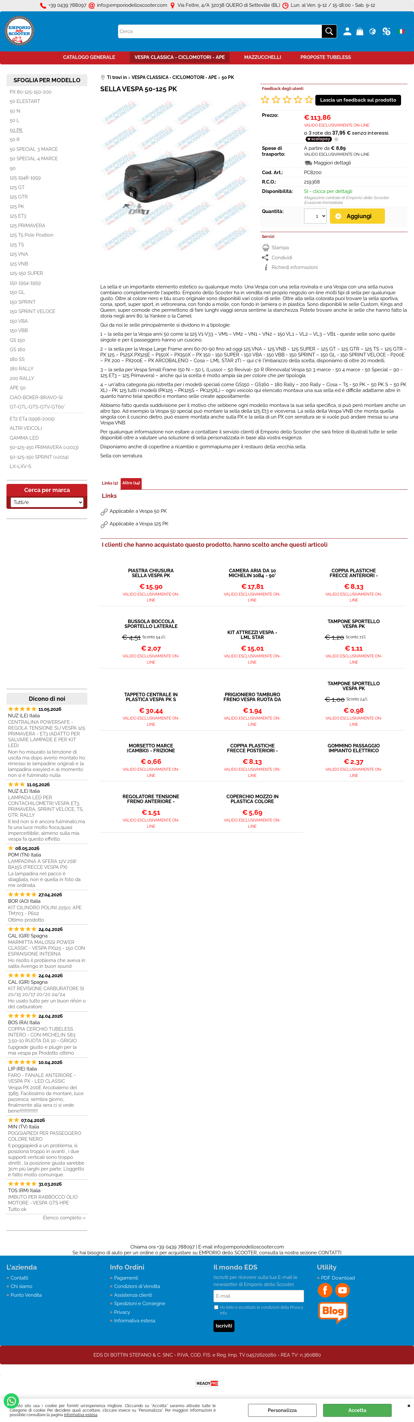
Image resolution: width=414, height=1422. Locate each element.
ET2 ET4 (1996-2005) (32, 419)
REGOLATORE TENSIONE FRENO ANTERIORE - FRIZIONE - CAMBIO (151, 799)
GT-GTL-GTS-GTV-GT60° (37, 407)
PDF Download (338, 1278)
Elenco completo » (64, 1218)
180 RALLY (22, 369)
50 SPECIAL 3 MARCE (34, 149)
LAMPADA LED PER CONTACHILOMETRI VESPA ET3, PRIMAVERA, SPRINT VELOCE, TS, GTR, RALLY (45, 806)
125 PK (17, 206)
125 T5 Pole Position (31, 235)
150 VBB (19, 330)
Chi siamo (21, 1286)
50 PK (16, 130)
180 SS (17, 359)
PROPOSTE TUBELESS (325, 57)
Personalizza (282, 1410)
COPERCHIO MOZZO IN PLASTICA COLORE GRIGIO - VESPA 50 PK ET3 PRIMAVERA (252, 799)
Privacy (122, 1312)
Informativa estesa (80, 1415)
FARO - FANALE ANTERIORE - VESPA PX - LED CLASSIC (42, 1078)
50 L (14, 120)
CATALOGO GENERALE (89, 57)
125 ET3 (18, 216)
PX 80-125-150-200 (30, 92)
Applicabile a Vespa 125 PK (139, 524)
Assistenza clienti (133, 1295)
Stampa (280, 248)
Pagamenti (126, 1278)
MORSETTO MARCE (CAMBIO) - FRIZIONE (151, 748)
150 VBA (19, 321)
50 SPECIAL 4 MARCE (34, 159)
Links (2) (110, 483)
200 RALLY (22, 378)
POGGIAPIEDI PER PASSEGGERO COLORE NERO (44, 1136)
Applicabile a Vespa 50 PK (138, 511)
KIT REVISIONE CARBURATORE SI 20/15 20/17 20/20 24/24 (46, 991)
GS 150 (17, 340)
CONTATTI (330, 1253)
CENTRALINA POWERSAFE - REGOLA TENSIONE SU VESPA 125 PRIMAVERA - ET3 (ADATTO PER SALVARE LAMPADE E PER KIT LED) (46, 733)
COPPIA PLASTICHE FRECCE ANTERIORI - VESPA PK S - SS (354, 573)
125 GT (17, 187)
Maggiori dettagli (332, 163)
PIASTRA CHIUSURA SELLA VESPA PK (151, 573)
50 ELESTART (25, 101)
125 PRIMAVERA (27, 226)
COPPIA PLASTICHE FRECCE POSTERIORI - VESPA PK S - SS (252, 748)
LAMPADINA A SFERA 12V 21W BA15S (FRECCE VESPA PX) (42, 864)
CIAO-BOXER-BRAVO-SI (36, 397)
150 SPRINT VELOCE (32, 311)
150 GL (17, 292)
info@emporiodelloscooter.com (249, 1247)
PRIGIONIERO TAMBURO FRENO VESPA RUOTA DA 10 (252, 697)
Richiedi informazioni (295, 267)
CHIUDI (409, 1405)
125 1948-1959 (25, 178)
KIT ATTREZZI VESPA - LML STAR (252, 635)
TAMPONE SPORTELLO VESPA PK (354, 624)
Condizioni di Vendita (137, 1286)
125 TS (17, 245)
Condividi (282, 258)
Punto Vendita (26, 1295)
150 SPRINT (23, 302)
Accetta (357, 1410)
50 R (15, 139)
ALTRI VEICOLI (26, 428)
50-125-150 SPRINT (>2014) (39, 457)
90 (13, 168)
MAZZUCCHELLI (262, 57)
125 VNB (19, 264)
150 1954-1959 (25, 283)
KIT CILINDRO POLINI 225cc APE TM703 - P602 (45, 910)
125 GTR (19, 197)
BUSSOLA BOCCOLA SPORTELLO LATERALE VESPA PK (151, 624)
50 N (15, 111)
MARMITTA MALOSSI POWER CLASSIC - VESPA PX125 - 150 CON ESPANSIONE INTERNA (46, 948)
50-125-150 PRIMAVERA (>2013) (44, 447)
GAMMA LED (24, 438)
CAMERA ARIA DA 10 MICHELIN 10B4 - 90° (252, 573)
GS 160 (17, 350)
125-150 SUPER (26, 273)
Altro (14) (131, 482)
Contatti (19, 1278)
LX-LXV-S (20, 466)
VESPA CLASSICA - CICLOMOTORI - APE (180, 57)
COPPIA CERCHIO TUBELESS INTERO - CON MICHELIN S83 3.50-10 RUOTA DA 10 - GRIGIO (42, 1035)
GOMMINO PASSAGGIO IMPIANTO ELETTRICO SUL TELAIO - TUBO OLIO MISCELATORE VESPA (354, 748)
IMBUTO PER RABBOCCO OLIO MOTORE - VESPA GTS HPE (43, 1200)
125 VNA (19, 254)
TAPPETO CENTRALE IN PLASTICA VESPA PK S (151, 697)
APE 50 (18, 388)
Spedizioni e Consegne (139, 1303)
